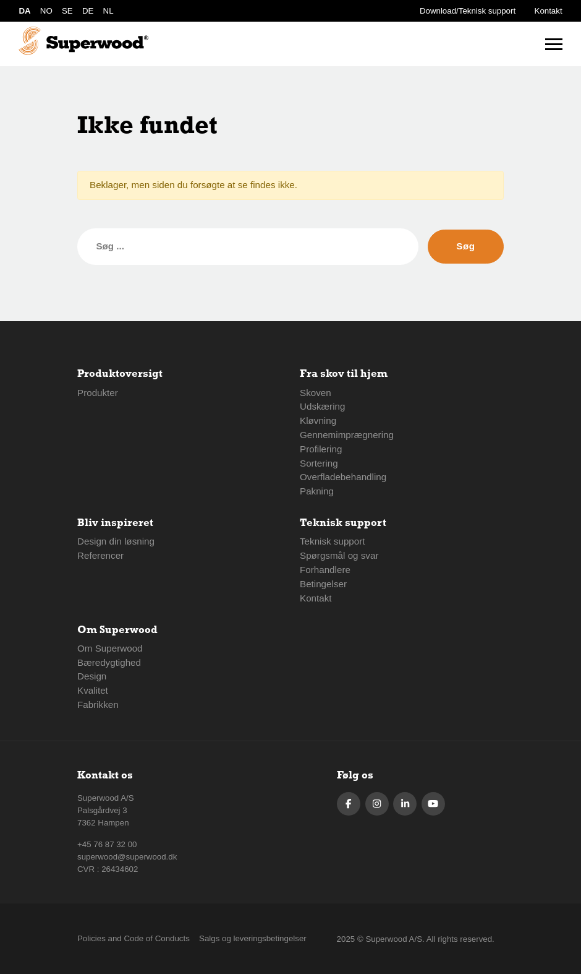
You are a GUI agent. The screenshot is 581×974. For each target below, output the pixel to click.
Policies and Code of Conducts (133, 938)
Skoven (315, 392)
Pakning (317, 491)
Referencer (100, 555)
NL (108, 10)
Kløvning (318, 420)
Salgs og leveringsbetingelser (253, 938)
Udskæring (322, 406)
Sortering (319, 463)
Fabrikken (98, 704)
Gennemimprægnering (347, 434)
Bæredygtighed (109, 662)
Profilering (321, 449)
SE (67, 10)
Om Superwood (110, 648)
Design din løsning (116, 541)
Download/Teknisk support (467, 10)
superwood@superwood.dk (127, 856)
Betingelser (323, 584)
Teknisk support (332, 541)
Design (91, 676)
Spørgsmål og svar (339, 555)
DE (87, 10)
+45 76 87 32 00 (107, 844)
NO (46, 10)
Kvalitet (92, 690)
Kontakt (548, 10)
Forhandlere (325, 569)
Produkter (97, 392)
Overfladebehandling (343, 477)
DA (24, 10)
